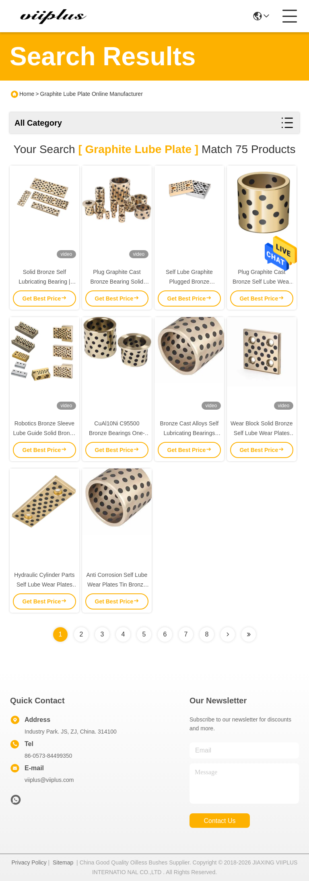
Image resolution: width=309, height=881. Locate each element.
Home (26, 94)
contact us (219, 820)
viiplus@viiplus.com (49, 780)
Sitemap (63, 862)
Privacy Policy (29, 862)
